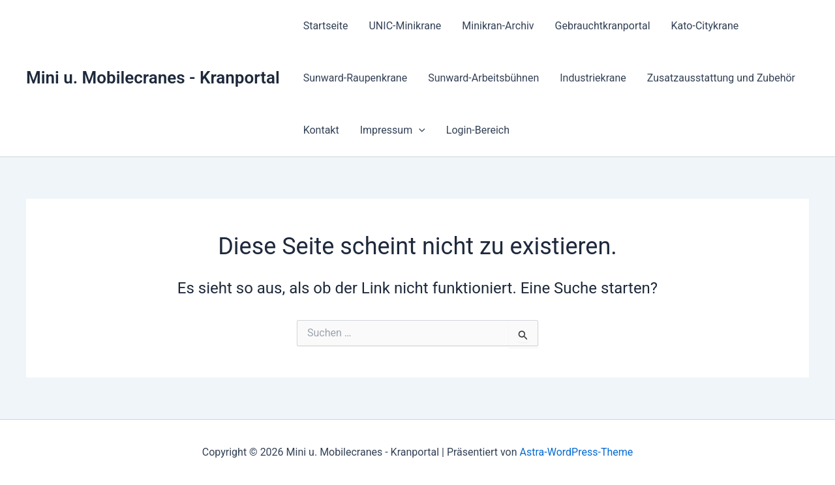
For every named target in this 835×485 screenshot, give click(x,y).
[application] (418, 130)
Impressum (392, 130)
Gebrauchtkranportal (602, 26)
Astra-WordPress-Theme (576, 452)
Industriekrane (593, 78)
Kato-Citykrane (705, 26)
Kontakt (321, 130)
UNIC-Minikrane (405, 26)
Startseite (325, 26)
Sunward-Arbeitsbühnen (483, 78)
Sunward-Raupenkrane (355, 78)
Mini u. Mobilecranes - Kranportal (153, 77)
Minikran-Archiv (498, 26)
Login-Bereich (477, 130)
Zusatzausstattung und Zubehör (721, 78)
